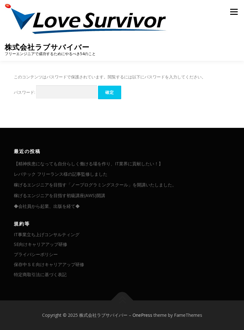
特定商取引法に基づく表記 (40, 274)
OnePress (142, 315)
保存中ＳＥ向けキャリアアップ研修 (49, 264)
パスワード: (55, 92)
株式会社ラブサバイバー (47, 47)
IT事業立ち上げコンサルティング (46, 234)
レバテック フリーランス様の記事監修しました (60, 174)
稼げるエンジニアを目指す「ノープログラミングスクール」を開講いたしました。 (95, 185)
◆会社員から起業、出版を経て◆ (47, 206)
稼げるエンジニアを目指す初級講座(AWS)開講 (59, 195)
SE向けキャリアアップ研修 (40, 244)
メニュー (233, 11)
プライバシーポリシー (36, 254)
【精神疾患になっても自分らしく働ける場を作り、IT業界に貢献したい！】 (88, 164)
